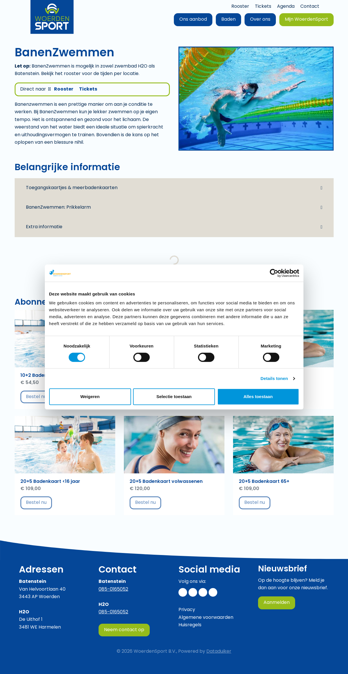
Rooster (240, 6)
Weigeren (89, 396)
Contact (309, 6)
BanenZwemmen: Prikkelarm (58, 207)
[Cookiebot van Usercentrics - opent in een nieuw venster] (274, 273)
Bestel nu (39, 397)
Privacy (186, 610)
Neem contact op (124, 630)
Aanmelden (277, 602)
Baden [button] (228, 19)
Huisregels (189, 625)
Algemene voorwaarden (205, 617)
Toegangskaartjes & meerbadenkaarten (72, 188)
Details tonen (274, 378)
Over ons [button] (260, 19)
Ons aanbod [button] (193, 19)
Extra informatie (44, 227)
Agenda (286, 6)
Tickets (263, 6)
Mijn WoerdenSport (306, 19)
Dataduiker (218, 651)
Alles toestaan (258, 396)
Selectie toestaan (174, 396)
